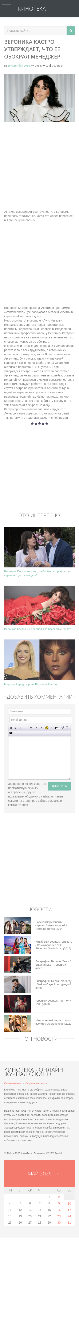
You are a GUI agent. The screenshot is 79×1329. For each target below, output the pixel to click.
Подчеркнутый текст (20, 728)
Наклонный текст (15, 728)
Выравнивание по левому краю (31, 728)
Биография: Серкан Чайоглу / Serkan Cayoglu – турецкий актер (53, 984)
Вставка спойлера (10, 733)
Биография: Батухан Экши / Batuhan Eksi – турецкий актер (53, 965)
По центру (36, 728)
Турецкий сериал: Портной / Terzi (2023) (53, 1002)
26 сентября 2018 (19, 65)
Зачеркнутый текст (25, 728)
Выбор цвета (51, 728)
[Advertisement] (39, 165)
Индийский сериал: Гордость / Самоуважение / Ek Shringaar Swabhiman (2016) (53, 945)
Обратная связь (36, 1083)
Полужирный (10, 728)
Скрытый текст (57, 728)
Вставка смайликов (46, 728)
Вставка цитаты (62, 728)
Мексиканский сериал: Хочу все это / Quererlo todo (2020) (53, 1022)
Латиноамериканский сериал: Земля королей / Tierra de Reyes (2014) (51, 925)
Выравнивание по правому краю (41, 728)
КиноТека (32, 8)
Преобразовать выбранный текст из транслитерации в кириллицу (67, 728)
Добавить (59, 786)
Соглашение (12, 1083)
